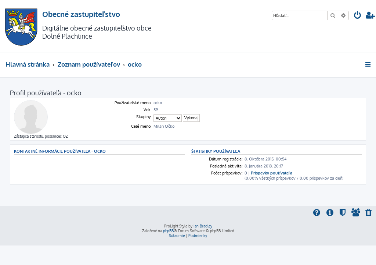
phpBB (168, 231)
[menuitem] (357, 16)
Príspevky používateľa (271, 173)
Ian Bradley (203, 226)
